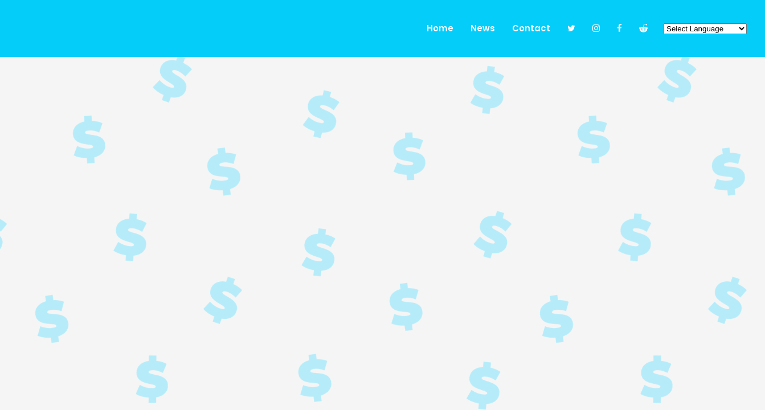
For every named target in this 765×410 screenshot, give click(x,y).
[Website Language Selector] (705, 28)
